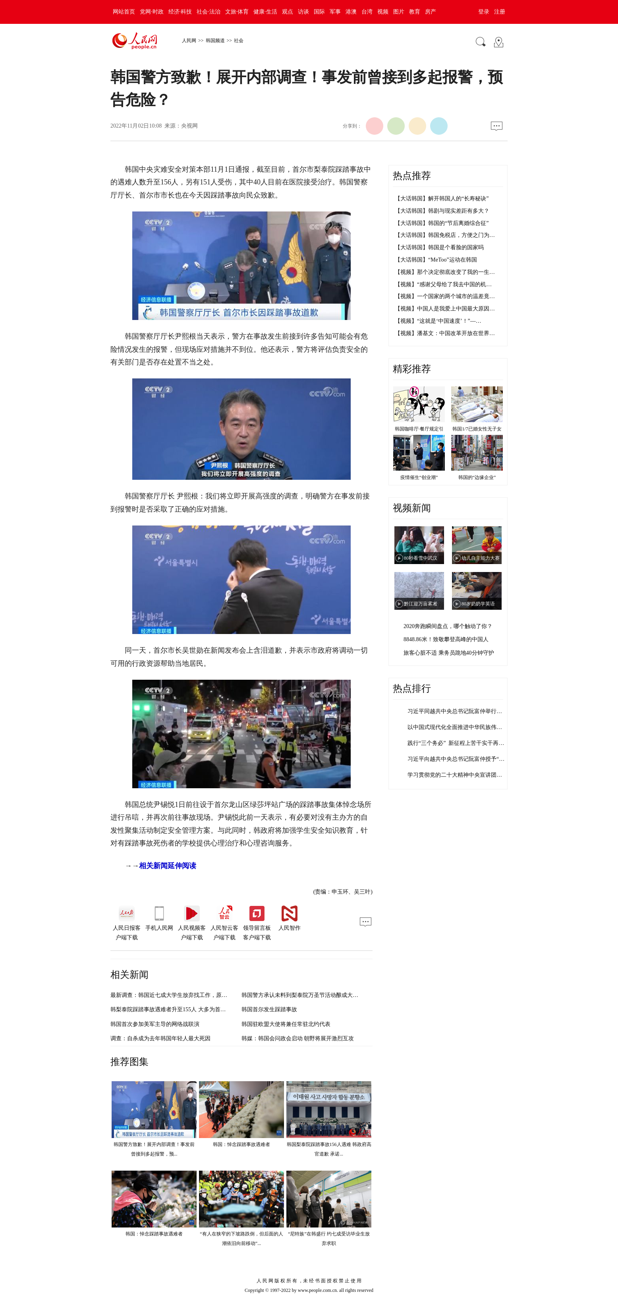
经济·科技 (180, 12)
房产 (430, 12)
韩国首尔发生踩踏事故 (269, 1009)
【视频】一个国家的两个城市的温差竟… (445, 296)
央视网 (189, 126)
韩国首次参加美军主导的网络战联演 (154, 1024)
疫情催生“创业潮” (419, 477)
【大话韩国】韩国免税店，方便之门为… (445, 235)
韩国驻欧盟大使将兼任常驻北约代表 (285, 1024)
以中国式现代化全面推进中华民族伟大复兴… (463, 727)
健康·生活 (265, 12)
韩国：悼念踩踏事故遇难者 (241, 1144)
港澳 (351, 12)
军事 (335, 12)
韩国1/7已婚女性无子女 (476, 429)
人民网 (189, 40)
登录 (483, 12)
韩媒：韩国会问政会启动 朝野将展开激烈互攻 (297, 1038)
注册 (499, 12)
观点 (287, 12)
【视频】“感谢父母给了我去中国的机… (443, 284)
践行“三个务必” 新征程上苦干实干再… (455, 743)
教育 (414, 12)
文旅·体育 (237, 12)
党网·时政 (152, 12)
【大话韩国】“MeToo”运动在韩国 (436, 260)
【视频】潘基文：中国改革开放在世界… (445, 333)
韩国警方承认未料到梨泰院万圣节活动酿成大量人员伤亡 (310, 995)
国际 (319, 12)
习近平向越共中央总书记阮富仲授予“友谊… (461, 759)
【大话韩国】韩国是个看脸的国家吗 (439, 247)
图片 (398, 12)
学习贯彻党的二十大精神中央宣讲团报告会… (463, 775)
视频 (382, 12)
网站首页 (124, 12)
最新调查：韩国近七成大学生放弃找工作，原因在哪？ (177, 995)
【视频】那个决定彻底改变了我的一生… (445, 272)
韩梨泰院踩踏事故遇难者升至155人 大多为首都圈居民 (176, 1009)
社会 (238, 40)
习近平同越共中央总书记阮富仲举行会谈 (457, 711)
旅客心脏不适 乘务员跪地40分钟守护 (449, 653)
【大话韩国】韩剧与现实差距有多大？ (442, 211)
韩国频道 (215, 40)
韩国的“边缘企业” (477, 477)
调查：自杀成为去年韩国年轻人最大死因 (160, 1038)
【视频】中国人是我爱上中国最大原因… (445, 309)
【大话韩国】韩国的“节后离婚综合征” (442, 223)
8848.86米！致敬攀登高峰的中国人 (446, 639)
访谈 (303, 12)
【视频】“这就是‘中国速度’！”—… (438, 321)
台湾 (367, 12)
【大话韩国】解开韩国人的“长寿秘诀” (442, 199)
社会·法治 (208, 12)
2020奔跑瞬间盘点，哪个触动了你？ (448, 626)
